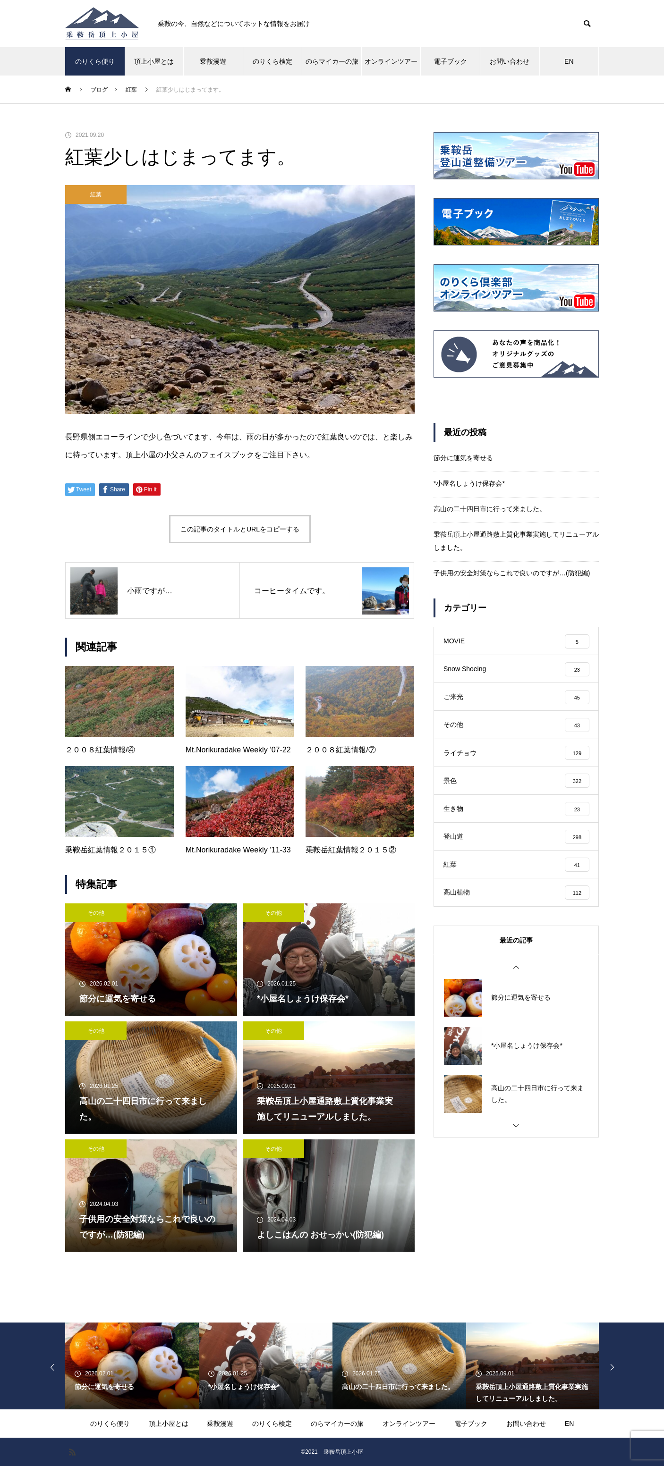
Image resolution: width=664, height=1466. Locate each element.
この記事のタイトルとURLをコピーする (239, 529)
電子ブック (450, 61)
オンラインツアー (391, 61)
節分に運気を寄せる (463, 458)
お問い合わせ (509, 61)
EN (568, 61)
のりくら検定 (272, 61)
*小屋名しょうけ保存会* (469, 483)
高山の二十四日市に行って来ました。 (490, 509)
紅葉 (96, 194)
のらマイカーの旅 (332, 61)
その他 (95, 913)
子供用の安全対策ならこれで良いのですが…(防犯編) (512, 573)
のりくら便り (95, 61)
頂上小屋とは (154, 61)
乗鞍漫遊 (213, 61)
